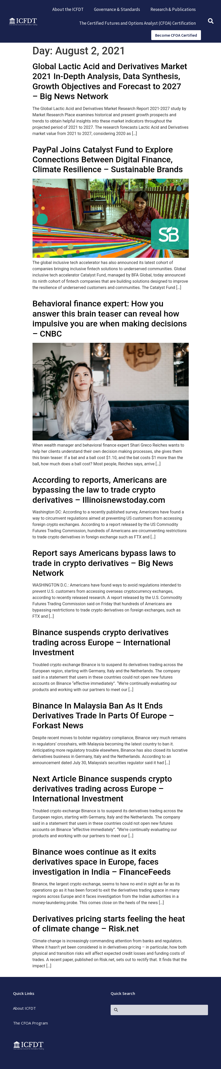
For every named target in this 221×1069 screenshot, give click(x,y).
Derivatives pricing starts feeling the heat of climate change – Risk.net (109, 923)
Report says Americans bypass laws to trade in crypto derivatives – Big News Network (104, 563)
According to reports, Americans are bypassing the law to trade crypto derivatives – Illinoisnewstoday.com (100, 490)
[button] (210, 21)
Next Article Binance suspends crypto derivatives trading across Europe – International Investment (102, 789)
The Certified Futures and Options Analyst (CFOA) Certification (137, 23)
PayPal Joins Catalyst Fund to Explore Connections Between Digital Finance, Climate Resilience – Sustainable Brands (108, 160)
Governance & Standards (117, 9)
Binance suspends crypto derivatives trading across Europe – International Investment (102, 642)
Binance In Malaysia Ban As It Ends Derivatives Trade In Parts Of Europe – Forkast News (103, 716)
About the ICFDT (68, 9)
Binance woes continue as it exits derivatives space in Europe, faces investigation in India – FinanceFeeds (102, 862)
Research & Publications (173, 9)
